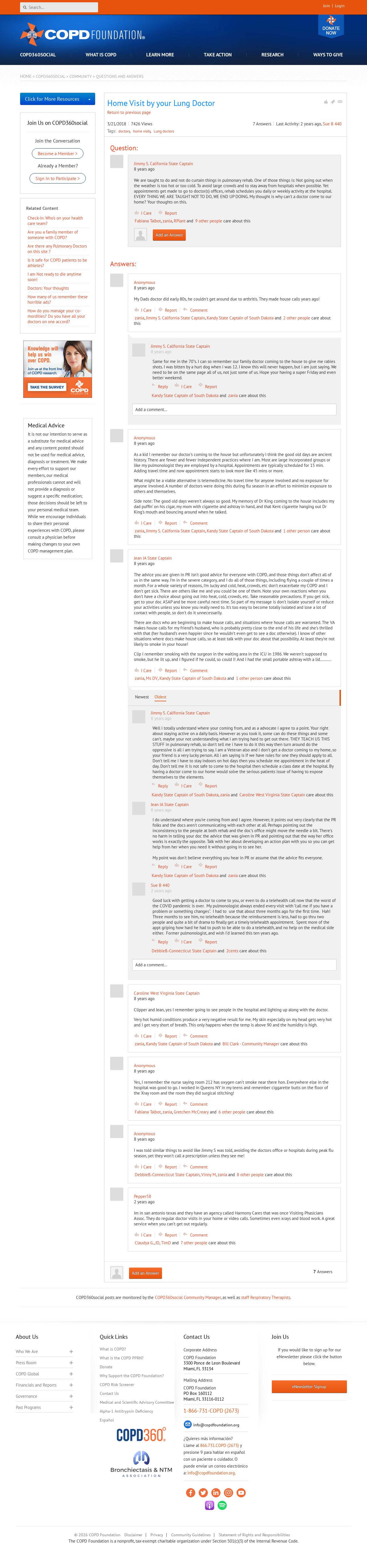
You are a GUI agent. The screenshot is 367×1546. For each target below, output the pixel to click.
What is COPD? (113, 1349)
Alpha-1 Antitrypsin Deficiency (126, 1411)
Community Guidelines (191, 1534)
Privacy (157, 1534)
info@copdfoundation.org (211, 1473)
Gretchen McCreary (191, 1112)
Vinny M (208, 1174)
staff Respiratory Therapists (265, 1297)
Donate (331, 26)
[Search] (59, 7)
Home (26, 76)
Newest (142, 697)
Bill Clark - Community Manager (250, 1044)
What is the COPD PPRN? (121, 1358)
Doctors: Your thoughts (48, 288)
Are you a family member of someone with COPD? (53, 234)
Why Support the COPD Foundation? (132, 1375)
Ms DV (152, 678)
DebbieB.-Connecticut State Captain (184, 950)
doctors (124, 131)
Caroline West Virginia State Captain (272, 794)
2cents (232, 950)
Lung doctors (164, 131)
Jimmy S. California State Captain (163, 163)
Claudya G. (144, 1242)
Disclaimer (133, 1534)
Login (340, 6)
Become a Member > (57, 153)
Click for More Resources (52, 99)
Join (326, 6)
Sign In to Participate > (58, 178)
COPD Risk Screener (117, 1384)
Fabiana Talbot (148, 221)
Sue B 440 (332, 124)
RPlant (180, 221)
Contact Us (109, 1393)
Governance (26, 1396)
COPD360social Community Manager (188, 1297)
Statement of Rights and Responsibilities (254, 1534)
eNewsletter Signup (309, 1386)
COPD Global (27, 1374)
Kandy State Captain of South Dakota (240, 318)
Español (107, 1420)
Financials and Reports (36, 1385)
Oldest (160, 697)
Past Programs (28, 1407)
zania (167, 221)
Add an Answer (169, 235)
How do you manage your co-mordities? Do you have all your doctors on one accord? (56, 316)
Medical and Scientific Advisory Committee (137, 1402)
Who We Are (27, 1351)
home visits (142, 131)
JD (157, 1242)
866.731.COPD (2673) (219, 1445)
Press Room (26, 1362)
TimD (166, 1242)
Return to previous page (129, 112)
